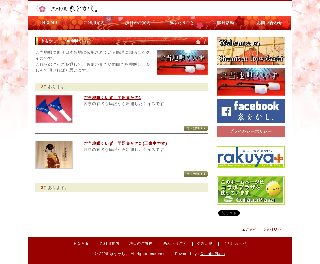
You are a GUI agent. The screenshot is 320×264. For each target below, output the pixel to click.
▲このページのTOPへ (263, 229)
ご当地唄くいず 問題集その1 (112, 97)
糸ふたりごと (182, 22)
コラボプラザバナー (251, 190)
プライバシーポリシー (250, 131)
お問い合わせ (269, 22)
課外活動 (225, 22)
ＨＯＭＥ (50, 22)
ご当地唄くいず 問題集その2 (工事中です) (125, 143)
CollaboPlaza (212, 254)
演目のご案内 (138, 22)
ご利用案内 (94, 22)
